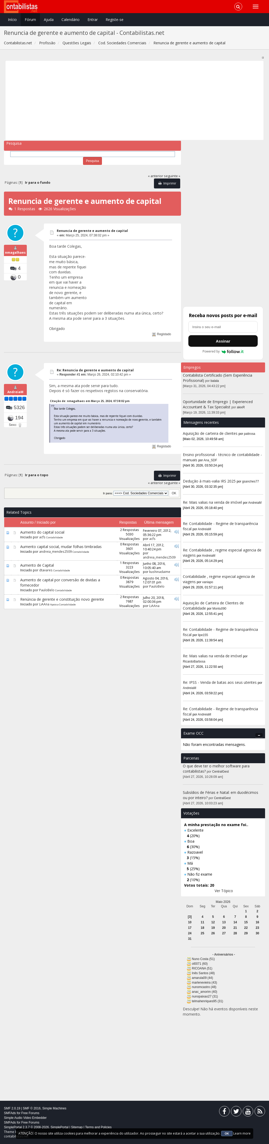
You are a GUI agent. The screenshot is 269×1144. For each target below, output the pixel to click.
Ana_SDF (210, 460)
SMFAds (10, 1113)
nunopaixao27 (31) (205, 996)
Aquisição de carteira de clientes (211, 433)
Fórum (30, 19)
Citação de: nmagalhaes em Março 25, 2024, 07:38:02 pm (90, 401)
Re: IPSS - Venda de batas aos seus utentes (220, 682)
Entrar (92, 19)
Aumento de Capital (37, 565)
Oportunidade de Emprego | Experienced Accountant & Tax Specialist (218, 404)
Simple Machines (54, 1108)
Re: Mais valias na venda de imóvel (212, 502)
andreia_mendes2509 (55, 551)
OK (227, 1133)
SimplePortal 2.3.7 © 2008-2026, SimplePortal (36, 1127)
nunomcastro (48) (204, 987)
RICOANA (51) (202, 968)
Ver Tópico (224, 890)
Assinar (223, 341)
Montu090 (219, 608)
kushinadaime (159, 572)
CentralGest (220, 771)
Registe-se (114, 19)
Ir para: (107, 493)
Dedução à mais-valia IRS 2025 (209, 481)
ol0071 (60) (200, 964)
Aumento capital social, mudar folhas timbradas (61, 546)
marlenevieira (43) (204, 982)
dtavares (46, 570)
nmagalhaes (15, 257)
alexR (241, 407)
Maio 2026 (223, 902)
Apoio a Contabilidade (63, 604)
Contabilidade (54, 537)
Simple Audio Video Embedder (25, 1118)
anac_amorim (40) (204, 992)
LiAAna (44, 604)
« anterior (155, 176)
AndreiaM (15, 396)
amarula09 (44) (202, 978)
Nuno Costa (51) (203, 959)
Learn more (242, 1133)
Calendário (70, 19)
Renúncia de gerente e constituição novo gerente (62, 599)
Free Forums (30, 1113)
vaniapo (207, 582)
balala (215, 381)
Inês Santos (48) (203, 973)
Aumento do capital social (42, 532)
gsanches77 (250, 481)
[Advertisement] (134, 100)
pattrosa (249, 434)
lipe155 (203, 635)
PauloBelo (46, 590)
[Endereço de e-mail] (223, 327)
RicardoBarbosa (194, 661)
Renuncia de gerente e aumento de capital (92, 231)
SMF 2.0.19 (12, 1108)
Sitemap (76, 1127)
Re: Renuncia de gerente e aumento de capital (95, 370)
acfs (42, 537)
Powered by (223, 351)
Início (12, 19)
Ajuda (49, 19)
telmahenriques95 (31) (207, 1001)
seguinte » (172, 176)
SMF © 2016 (32, 1108)
